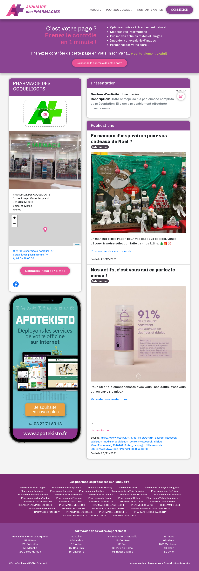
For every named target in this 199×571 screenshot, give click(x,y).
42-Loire (76, 536)
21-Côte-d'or (30, 544)
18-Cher (169, 548)
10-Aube (76, 544)
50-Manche (30, 548)
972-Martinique (168, 544)
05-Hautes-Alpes (122, 551)
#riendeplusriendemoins (109, 399)
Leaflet (77, 244)
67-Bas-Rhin (76, 548)
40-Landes (76, 540)
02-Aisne (168, 540)
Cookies (21, 563)
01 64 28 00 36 (23, 258)
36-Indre (168, 536)
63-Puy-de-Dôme (122, 548)
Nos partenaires (150, 9)
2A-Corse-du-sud (30, 551)
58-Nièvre (30, 540)
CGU (11, 563)
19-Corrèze (122, 540)
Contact (42, 563)
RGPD (31, 563)
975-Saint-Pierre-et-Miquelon (30, 536)
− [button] (14, 224)
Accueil (95, 9)
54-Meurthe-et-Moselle (122, 536)
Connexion (179, 9)
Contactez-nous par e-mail (45, 271)
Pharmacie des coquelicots (111, 251)
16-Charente (76, 551)
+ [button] (14, 218)
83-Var (122, 544)
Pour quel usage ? (119, 9)
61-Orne (169, 551)
